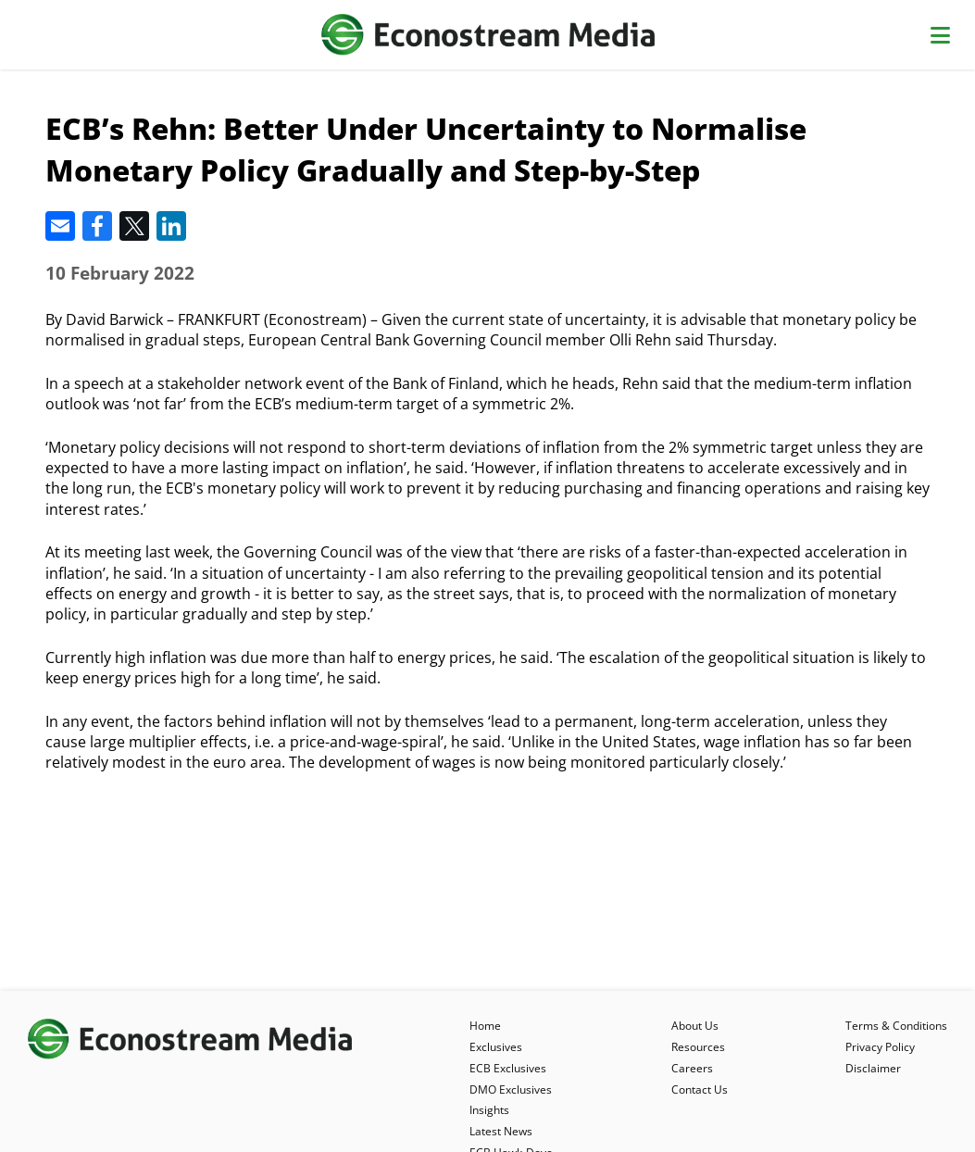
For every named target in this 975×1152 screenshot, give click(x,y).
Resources (698, 1047)
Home (485, 1025)
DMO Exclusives (510, 1089)
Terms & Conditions (896, 1025)
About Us (695, 1025)
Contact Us (699, 1089)
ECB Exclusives (507, 1068)
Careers (692, 1068)
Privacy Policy (880, 1047)
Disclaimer (873, 1068)
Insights (489, 1110)
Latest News (500, 1131)
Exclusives (495, 1047)
